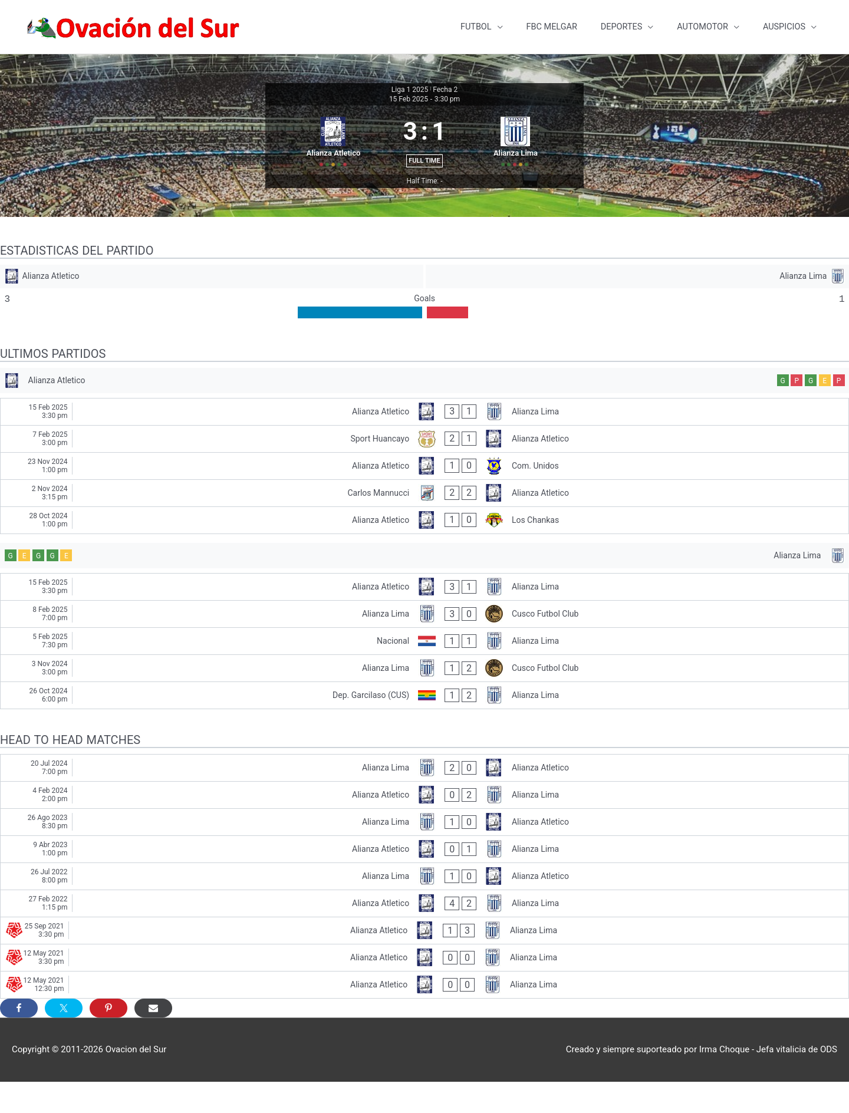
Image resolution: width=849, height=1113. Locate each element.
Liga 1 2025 (409, 83)
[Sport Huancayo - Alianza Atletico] (424, 466)
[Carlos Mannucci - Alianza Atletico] (424, 521)
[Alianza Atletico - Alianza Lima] (424, 439)
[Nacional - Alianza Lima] (424, 672)
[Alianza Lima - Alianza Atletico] (424, 799)
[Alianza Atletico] (211, 297)
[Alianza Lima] (638, 297)
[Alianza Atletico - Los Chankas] (424, 548)
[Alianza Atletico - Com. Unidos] (424, 493)
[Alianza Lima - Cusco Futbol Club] (424, 645)
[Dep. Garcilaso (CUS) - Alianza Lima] (424, 726)
